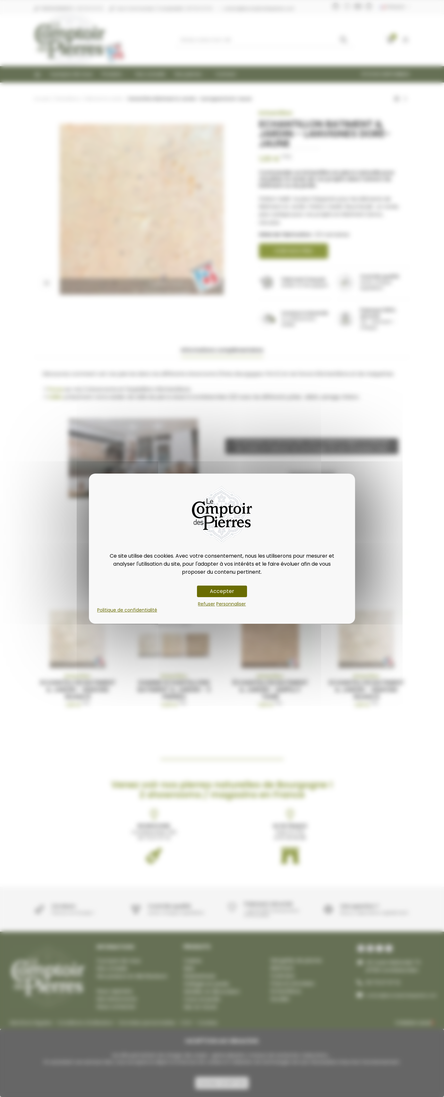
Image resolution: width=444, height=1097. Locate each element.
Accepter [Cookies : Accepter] (222, 591)
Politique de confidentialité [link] (127, 610)
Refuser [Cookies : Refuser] (206, 604)
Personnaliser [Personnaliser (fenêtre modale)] (231, 604)
